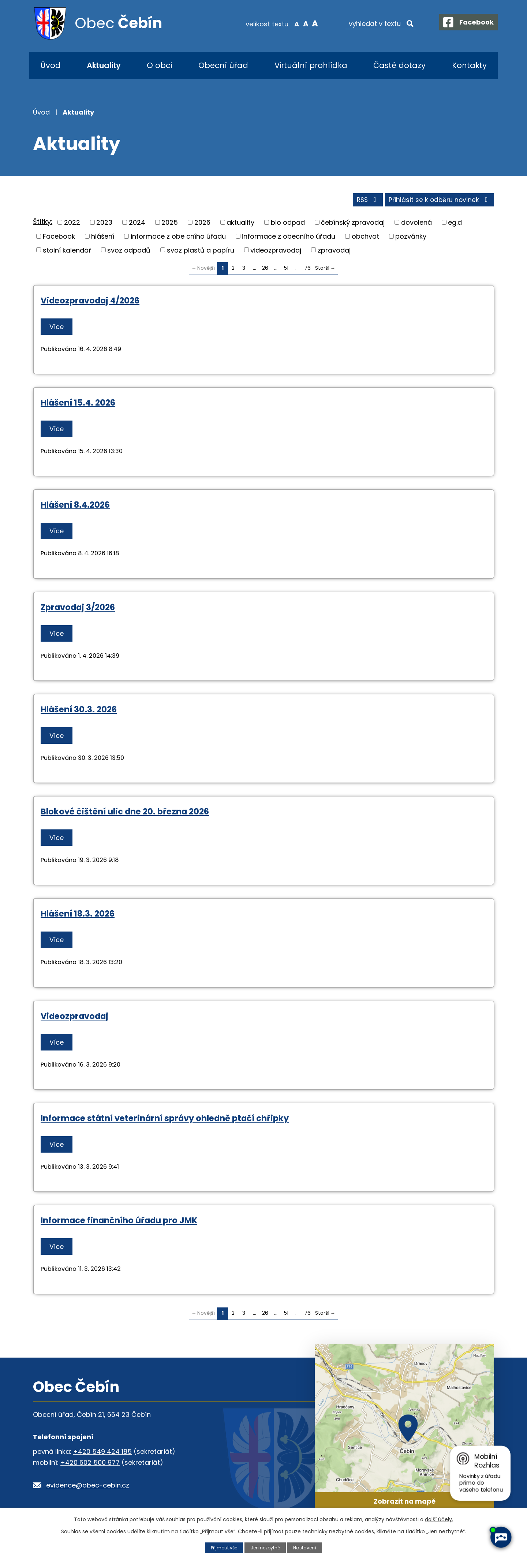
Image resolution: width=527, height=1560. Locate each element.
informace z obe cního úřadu (178, 237)
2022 (72, 224)
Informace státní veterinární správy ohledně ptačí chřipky (165, 1120)
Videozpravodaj (74, 1017)
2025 (169, 224)
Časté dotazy (399, 65)
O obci (159, 65)
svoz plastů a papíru (200, 251)
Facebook (59, 237)
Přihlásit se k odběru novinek (438, 201)
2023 (104, 224)
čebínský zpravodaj (353, 224)
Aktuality (103, 65)
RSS (363, 201)
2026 (202, 224)
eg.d (455, 224)
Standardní (300, 23)
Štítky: (42, 223)
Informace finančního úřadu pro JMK (119, 1222)
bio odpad (288, 224)
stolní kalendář (67, 251)
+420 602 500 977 (90, 1464)
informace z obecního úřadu (288, 237)
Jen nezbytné (266, 1547)
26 (265, 269)
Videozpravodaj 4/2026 (90, 302)
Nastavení (307, 1547)
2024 (137, 224)
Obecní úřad (223, 65)
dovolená (416, 224)
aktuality (240, 224)
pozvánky (410, 237)
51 (286, 269)
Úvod (50, 65)
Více (58, 328)
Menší (291, 23)
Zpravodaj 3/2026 (78, 609)
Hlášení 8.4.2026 (75, 506)
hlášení (102, 237)
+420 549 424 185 (102, 1453)
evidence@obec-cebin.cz (87, 1487)
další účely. (439, 1519)
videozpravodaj (275, 251)
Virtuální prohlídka (310, 65)
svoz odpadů (128, 251)
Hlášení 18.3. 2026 (78, 915)
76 (307, 269)
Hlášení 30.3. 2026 (79, 711)
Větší (309, 23)
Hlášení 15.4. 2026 (78, 404)
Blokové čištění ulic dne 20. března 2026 (125, 813)
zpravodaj (334, 251)
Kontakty (469, 65)
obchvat (365, 237)
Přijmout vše (222, 1547)
